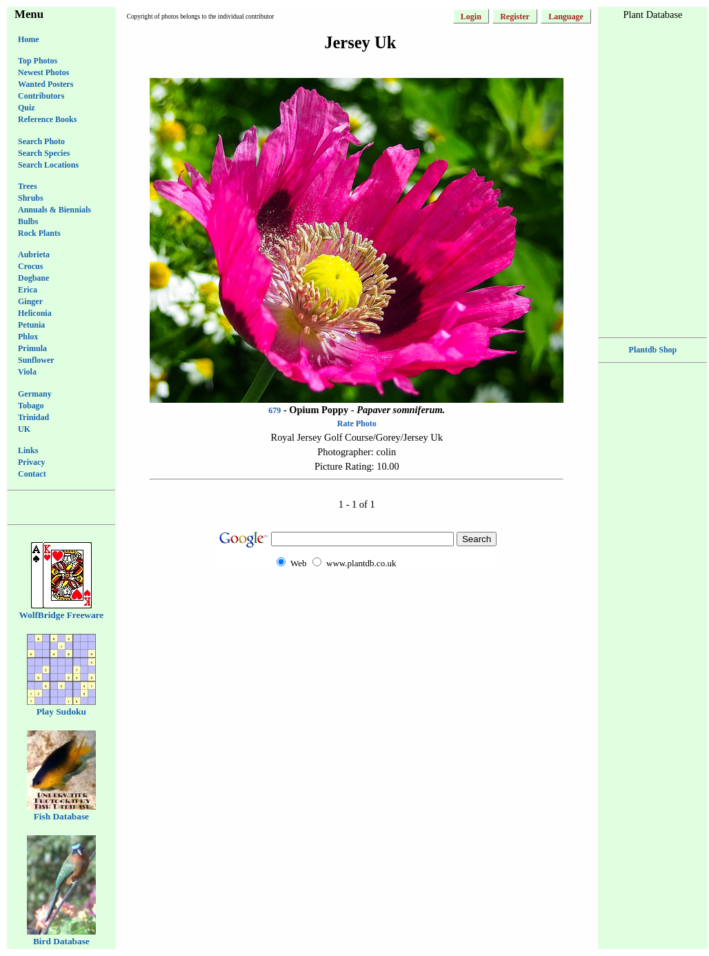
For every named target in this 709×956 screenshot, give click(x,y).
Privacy (31, 462)
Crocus (30, 266)
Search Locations (48, 165)
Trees (27, 186)
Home (28, 39)
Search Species (44, 153)
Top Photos (37, 61)
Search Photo (41, 141)
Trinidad (33, 417)
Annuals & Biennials (54, 210)
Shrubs (30, 198)
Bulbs (28, 221)
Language (565, 16)
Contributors (41, 96)
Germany (35, 394)
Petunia (31, 325)
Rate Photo (357, 423)
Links (28, 450)
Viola (27, 372)
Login (471, 16)
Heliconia (35, 313)
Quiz (26, 107)
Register (515, 16)
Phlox (28, 336)
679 (274, 410)
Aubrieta (34, 254)
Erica (27, 290)
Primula (32, 348)
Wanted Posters (45, 84)
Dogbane (33, 278)
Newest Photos (43, 72)
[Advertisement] (356, 600)
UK (24, 429)
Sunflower (36, 360)
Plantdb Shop (653, 350)
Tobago (31, 405)
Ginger (30, 301)
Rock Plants (39, 233)
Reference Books (47, 119)
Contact (32, 474)
